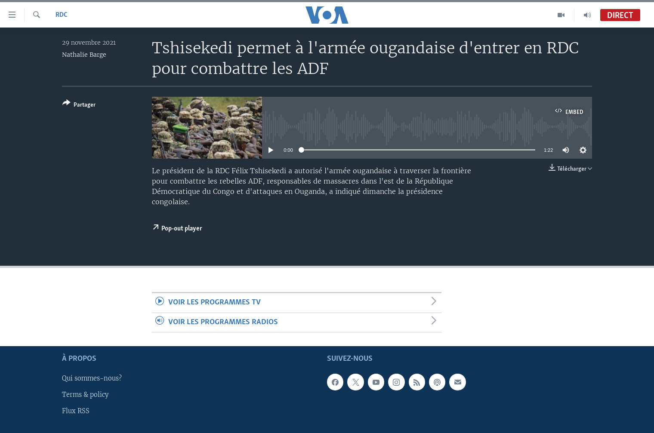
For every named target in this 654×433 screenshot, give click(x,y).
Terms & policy (85, 395)
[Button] (79, 105)
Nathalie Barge (84, 54)
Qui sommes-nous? (92, 378)
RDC (62, 15)
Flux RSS (75, 411)
